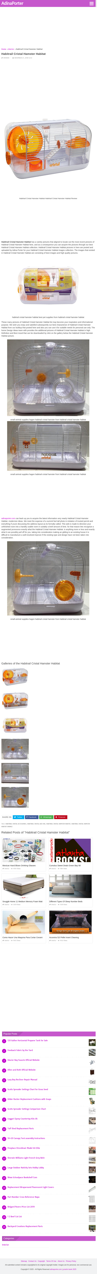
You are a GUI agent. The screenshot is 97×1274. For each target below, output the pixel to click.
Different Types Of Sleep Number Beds (66, 901)
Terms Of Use (51, 1261)
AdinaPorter (12, 3)
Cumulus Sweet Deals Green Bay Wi (65, 865)
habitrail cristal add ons (36, 824)
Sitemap (24, 1261)
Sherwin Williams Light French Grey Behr (26, 1158)
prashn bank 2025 (69, 1269)
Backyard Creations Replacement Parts (25, 1226)
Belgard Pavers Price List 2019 (21, 1207)
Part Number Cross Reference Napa (23, 1197)
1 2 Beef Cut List (15, 1216)
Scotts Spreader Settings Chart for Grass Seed (28, 1089)
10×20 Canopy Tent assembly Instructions (26, 1138)
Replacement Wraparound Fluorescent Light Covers (31, 1187)
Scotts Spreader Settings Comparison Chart (27, 1109)
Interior (6, 58)
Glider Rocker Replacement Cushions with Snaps (29, 1099)
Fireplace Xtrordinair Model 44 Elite (24, 1148)
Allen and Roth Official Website (22, 1070)
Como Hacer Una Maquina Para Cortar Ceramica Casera (26, 937)
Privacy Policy (71, 1261)
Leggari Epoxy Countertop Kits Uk (23, 1119)
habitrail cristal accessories (15, 824)
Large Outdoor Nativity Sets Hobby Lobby (26, 1167)
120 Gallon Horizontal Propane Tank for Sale (28, 1040)
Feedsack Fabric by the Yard (20, 1050)
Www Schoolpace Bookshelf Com (22, 1177)
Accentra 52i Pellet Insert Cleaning (64, 937)
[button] (91, 3)
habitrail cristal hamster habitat (58, 824)
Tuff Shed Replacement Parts (21, 1128)
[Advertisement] (48, 28)
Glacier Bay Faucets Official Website (24, 1060)
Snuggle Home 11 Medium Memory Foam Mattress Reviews (28, 901)
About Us (61, 1261)
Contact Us (32, 1261)
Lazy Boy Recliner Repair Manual (22, 1079)
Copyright (41, 1261)
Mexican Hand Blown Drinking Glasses (19, 865)
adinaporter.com (8, 518)
